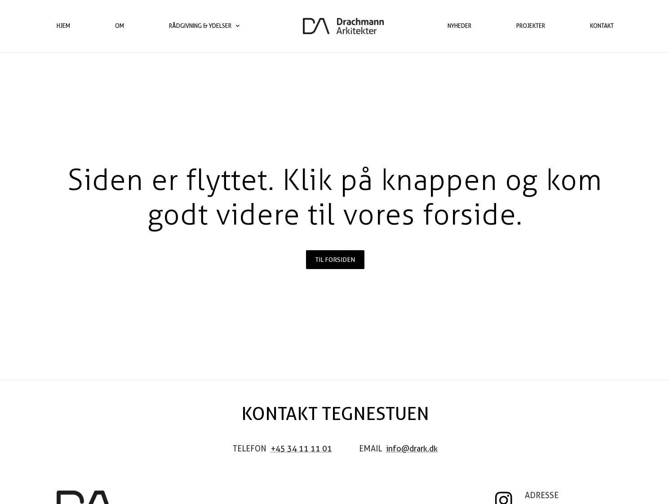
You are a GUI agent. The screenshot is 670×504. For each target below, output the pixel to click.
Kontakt (602, 25)
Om (119, 25)
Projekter (530, 25)
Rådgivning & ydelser (204, 26)
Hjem (63, 25)
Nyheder (459, 25)
